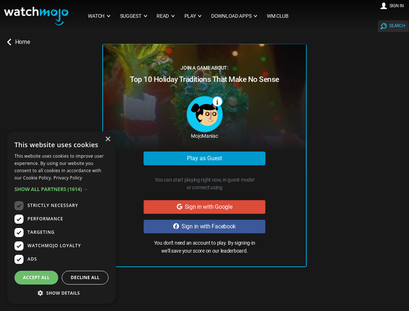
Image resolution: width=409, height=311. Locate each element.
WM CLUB (278, 16)
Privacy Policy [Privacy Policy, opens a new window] (68, 178)
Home (18, 42)
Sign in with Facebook (204, 226)
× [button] (107, 139)
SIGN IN (396, 5)
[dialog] (61, 218)
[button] (61, 189)
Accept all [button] (36, 277)
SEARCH (397, 25)
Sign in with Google (205, 206)
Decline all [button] (85, 277)
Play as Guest (204, 158)
